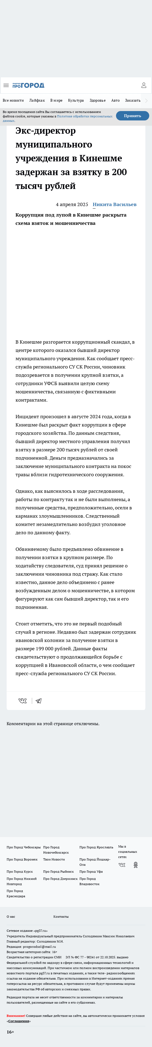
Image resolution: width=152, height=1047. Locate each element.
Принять (132, 115)
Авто (115, 100)
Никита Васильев (114, 204)
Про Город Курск (20, 871)
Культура (76, 100)
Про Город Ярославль (96, 847)
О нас (11, 916)
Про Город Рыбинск (58, 871)
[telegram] (40, 701)
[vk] (23, 701)
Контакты (61, 916)
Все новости (13, 100)
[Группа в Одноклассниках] (136, 864)
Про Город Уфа (91, 871)
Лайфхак (37, 100)
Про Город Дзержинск (60, 879)
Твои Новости (54, 859)
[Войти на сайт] (143, 85)
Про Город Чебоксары (24, 847)
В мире (56, 100)
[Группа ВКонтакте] (122, 864)
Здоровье (98, 100)
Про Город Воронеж (22, 859)
